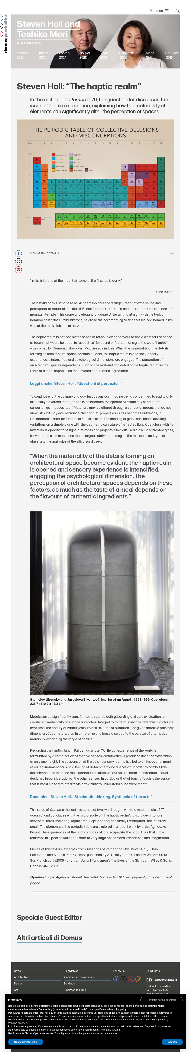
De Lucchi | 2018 (172, 55)
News (17, 971)
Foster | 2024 (64, 55)
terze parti (62, 1012)
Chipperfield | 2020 (128, 55)
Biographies (71, 971)
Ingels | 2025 (44, 55)
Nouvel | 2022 (85, 55)
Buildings (69, 983)
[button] (161, 1000)
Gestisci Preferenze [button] (25, 1042)
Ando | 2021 (104, 55)
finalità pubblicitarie (28, 1019)
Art (16, 990)
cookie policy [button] (119, 1009)
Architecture (21, 977)
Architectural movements (79, 977)
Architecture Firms (75, 990)
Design (18, 983)
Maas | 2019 (150, 55)
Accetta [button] (172, 1042)
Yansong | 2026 (24, 55)
